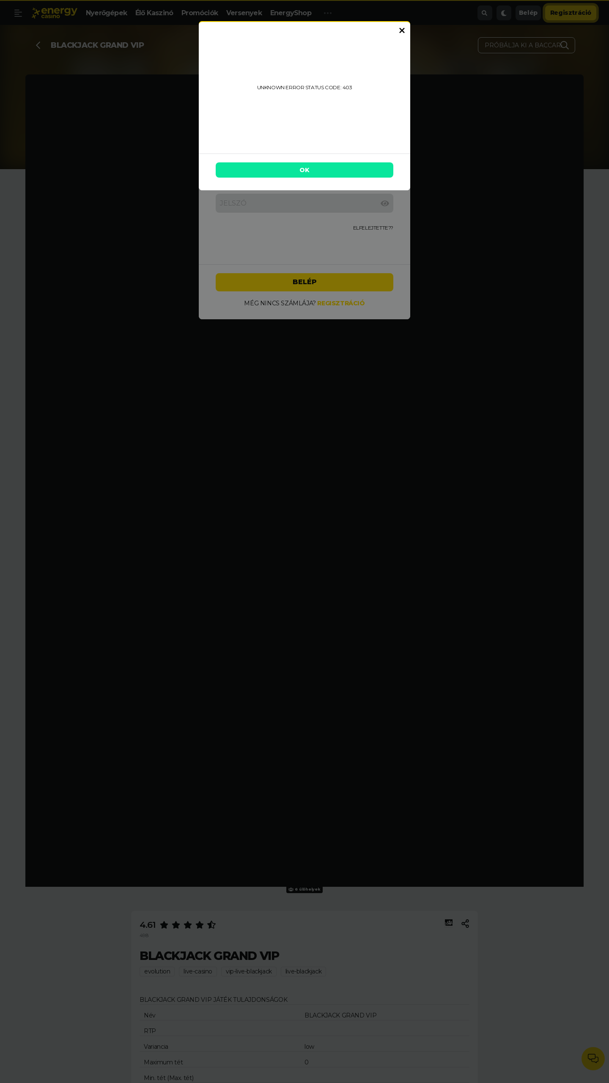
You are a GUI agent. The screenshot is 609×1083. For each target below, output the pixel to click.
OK (304, 170)
